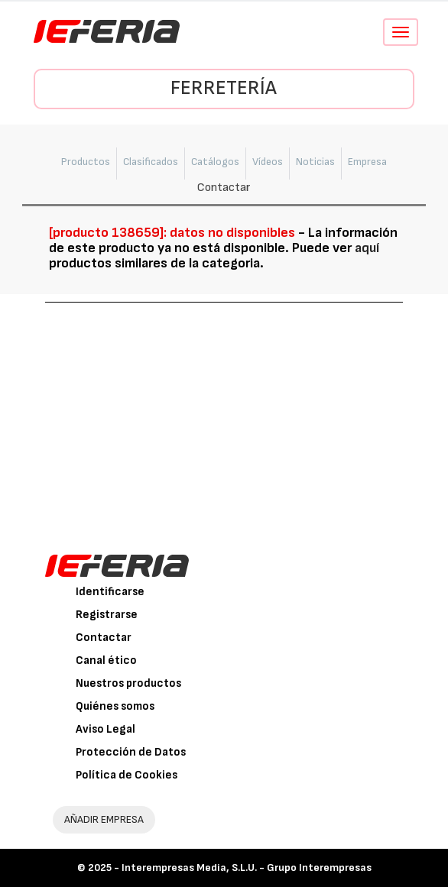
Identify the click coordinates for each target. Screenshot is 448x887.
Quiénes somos (115, 706)
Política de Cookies (126, 775)
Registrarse (107, 614)
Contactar (103, 637)
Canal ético (106, 660)
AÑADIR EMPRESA (104, 819)
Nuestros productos (128, 683)
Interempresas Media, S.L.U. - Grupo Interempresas (247, 867)
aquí (367, 248)
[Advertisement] (224, 417)
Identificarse (110, 591)
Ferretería (223, 88)
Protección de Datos (131, 752)
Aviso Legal (105, 729)
